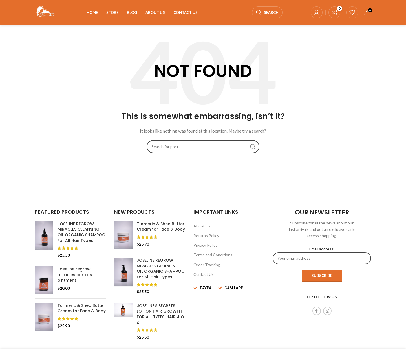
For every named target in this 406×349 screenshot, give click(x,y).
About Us (201, 226)
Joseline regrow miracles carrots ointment (75, 275)
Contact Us (203, 274)
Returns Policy (206, 235)
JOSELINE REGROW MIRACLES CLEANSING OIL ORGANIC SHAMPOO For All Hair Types (81, 233)
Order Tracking (206, 265)
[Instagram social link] (327, 311)
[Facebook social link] (316, 311)
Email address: (322, 255)
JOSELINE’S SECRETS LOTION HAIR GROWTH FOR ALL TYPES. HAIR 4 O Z (160, 315)
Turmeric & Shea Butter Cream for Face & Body (82, 308)
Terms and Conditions (212, 255)
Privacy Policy (205, 245)
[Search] (267, 12)
